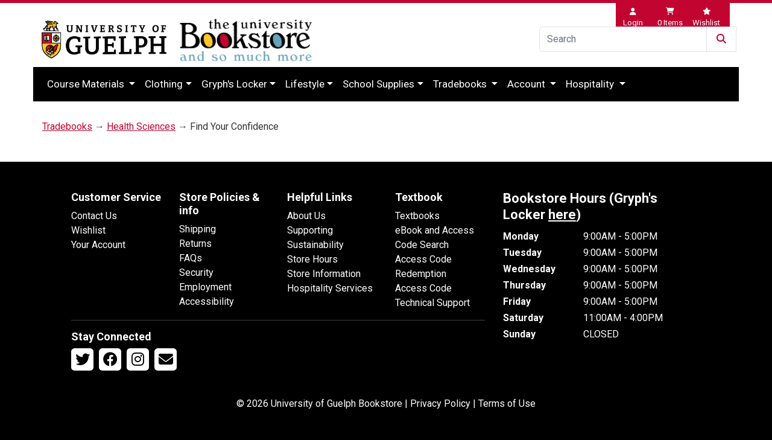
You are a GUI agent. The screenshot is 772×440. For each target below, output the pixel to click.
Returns (195, 243)
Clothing (164, 84)
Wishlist (88, 230)
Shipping (197, 229)
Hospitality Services (330, 288)
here (562, 214)
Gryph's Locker (234, 84)
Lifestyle (304, 84)
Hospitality (591, 84)
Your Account (98, 244)
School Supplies (378, 84)
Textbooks (417, 216)
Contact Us (94, 216)
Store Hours (312, 259)
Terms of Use (507, 403)
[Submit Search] (721, 39)
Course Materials (87, 84)
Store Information (324, 273)
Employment (205, 287)
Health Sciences (141, 126)
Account (527, 84)
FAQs (190, 258)
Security (196, 272)
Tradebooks (461, 84)
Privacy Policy (440, 403)
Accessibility (206, 301)
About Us (306, 216)
